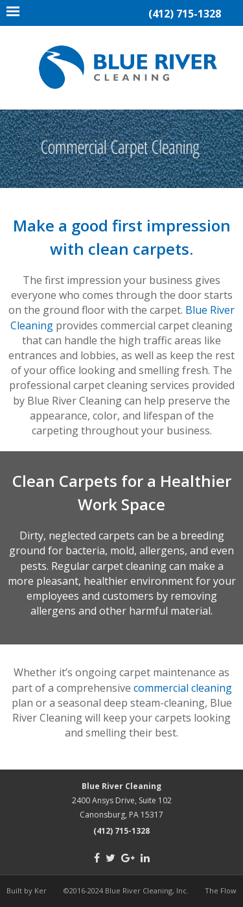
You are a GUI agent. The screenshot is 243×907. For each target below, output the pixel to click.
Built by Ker (26, 890)
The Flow (221, 890)
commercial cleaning (182, 688)
